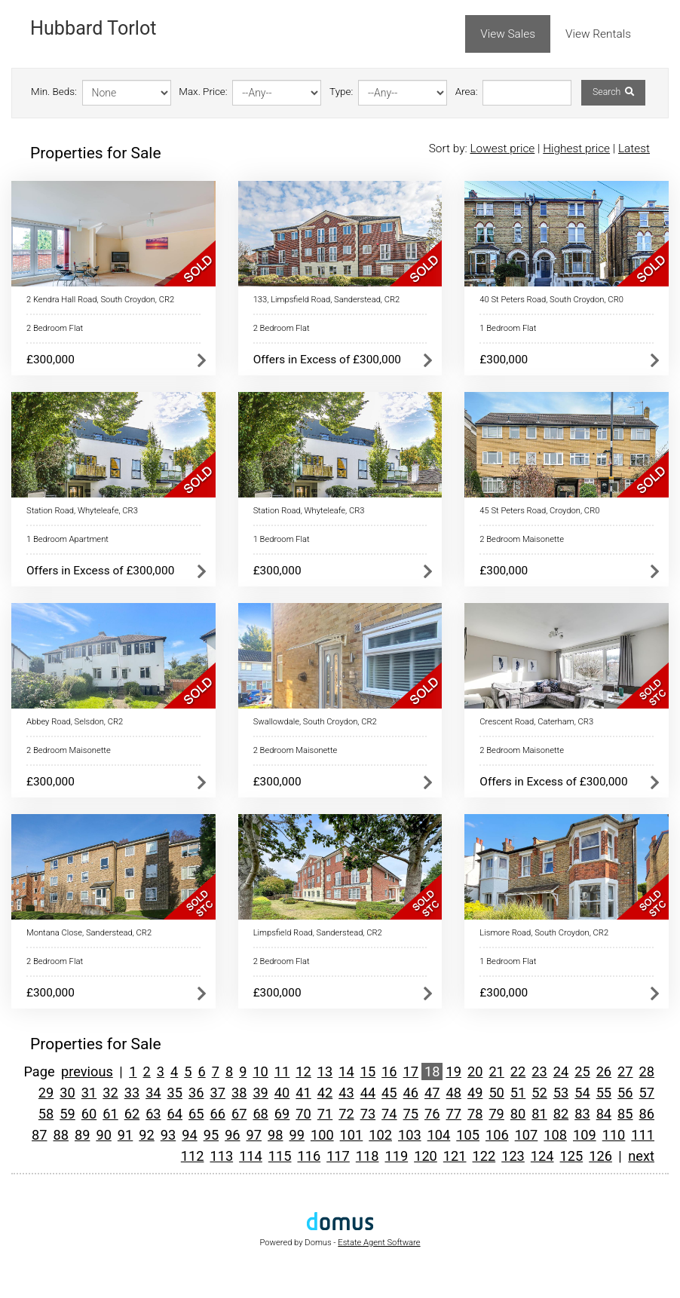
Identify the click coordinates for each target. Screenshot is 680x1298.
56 (625, 1093)
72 (346, 1114)
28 (646, 1071)
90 (103, 1135)
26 (603, 1071)
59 (67, 1114)
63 (153, 1114)
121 (455, 1156)
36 (196, 1093)
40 (281, 1093)
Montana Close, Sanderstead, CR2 (89, 933)
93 (168, 1135)
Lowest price (502, 148)
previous (87, 1071)
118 (367, 1156)
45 (389, 1093)
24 (560, 1071)
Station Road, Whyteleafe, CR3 (82, 511)
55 (603, 1093)
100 (322, 1135)
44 (367, 1093)
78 (474, 1114)
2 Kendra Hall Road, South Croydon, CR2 (100, 300)
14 (346, 1071)
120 (425, 1156)
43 (346, 1093)
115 (280, 1156)
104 (439, 1135)
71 (324, 1114)
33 (131, 1093)
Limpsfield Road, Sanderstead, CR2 (317, 933)
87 (39, 1135)
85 (625, 1114)
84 (603, 1114)
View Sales (507, 34)
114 (250, 1156)
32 (110, 1093)
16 (389, 1071)
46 (410, 1093)
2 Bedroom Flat (54, 328)
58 (46, 1114)
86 (646, 1114)
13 (324, 1071)
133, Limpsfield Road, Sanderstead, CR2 (326, 300)
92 (146, 1135)
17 (410, 1071)
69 (281, 1114)
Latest (634, 148)
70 (303, 1114)
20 (474, 1071)
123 (513, 1156)
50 (496, 1093)
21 (496, 1071)
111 (642, 1135)
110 (614, 1135)
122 (484, 1156)
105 (467, 1135)
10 (260, 1071)
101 (351, 1135)
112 (192, 1156)
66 (217, 1114)
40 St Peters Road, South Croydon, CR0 (551, 300)
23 (539, 1071)
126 (600, 1156)
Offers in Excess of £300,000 (327, 359)
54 (582, 1093)
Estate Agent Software (379, 1242)
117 (338, 1156)
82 (560, 1114)
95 (211, 1135)
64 (174, 1114)
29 (46, 1093)
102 (380, 1135)
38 (239, 1093)
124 (542, 1156)
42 (324, 1093)
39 (260, 1093)
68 (260, 1114)
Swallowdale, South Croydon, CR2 (315, 722)
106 (497, 1135)
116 (308, 1156)
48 (453, 1093)
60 (88, 1114)
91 (125, 1135)
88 (61, 1135)
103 (409, 1135)
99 (296, 1135)
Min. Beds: (54, 91)
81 (539, 1114)
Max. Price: (203, 91)
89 (82, 1135)
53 (560, 1093)
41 (303, 1093)
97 (254, 1135)
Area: (466, 91)
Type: (341, 91)
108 (555, 1135)
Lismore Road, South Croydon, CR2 (543, 933)
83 (582, 1114)
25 (582, 1071)
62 (131, 1114)
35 (174, 1093)
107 (526, 1135)
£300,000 (50, 359)
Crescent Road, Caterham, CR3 (536, 722)
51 (517, 1093)
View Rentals (598, 34)
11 (281, 1071)
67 (239, 1114)
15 (367, 1071)
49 (474, 1093)
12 (303, 1071)
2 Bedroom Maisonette (521, 539)
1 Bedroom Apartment (67, 539)
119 (396, 1156)
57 (646, 1093)
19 (453, 1071)
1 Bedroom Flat (507, 328)
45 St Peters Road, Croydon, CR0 (539, 511)
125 (572, 1156)
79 (496, 1114)
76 (432, 1114)
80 (517, 1114)
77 (453, 1114)
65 (196, 1114)
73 (367, 1114)
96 (232, 1135)
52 (539, 1093)
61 (110, 1114)
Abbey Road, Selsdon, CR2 (74, 722)
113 (221, 1156)
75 (410, 1114)
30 (67, 1093)
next (641, 1156)
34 (153, 1093)
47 (432, 1093)
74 (389, 1114)
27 (625, 1071)
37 (217, 1093)
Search (613, 92)
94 (189, 1135)
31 (88, 1093)
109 (584, 1135)
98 (275, 1135)
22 (517, 1071)
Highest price (576, 148)
